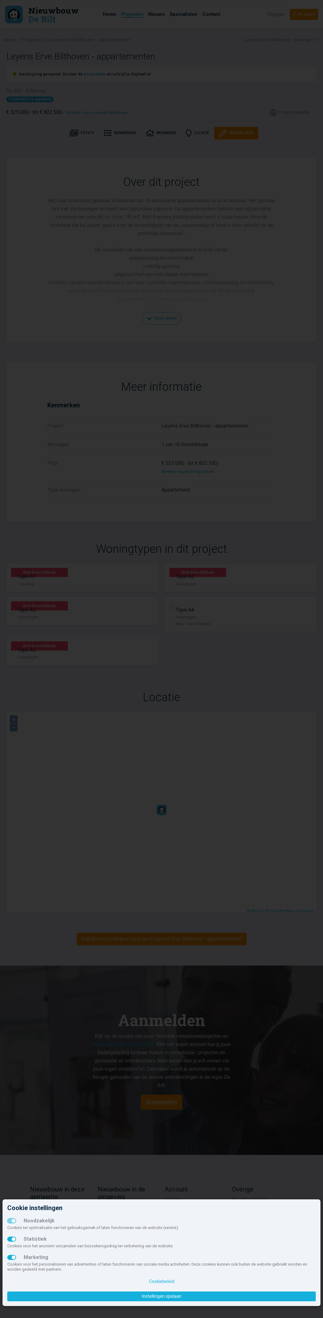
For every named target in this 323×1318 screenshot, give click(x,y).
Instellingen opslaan (161, 1296)
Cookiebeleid (161, 1281)
